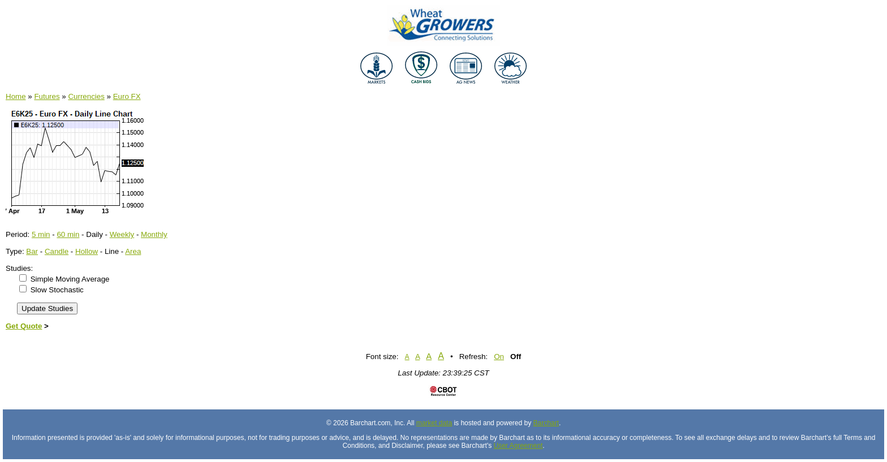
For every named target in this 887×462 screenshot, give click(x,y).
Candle (56, 251)
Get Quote (24, 326)
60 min (68, 234)
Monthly (154, 234)
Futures (46, 96)
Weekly (122, 234)
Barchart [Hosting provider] (546, 423)
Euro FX (127, 96)
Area (133, 251)
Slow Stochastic (57, 290)
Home (16, 96)
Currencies (86, 96)
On (499, 356)
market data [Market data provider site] (434, 423)
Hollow (86, 251)
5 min (41, 234)
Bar (32, 251)
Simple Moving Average (70, 279)
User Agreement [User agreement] (518, 446)
